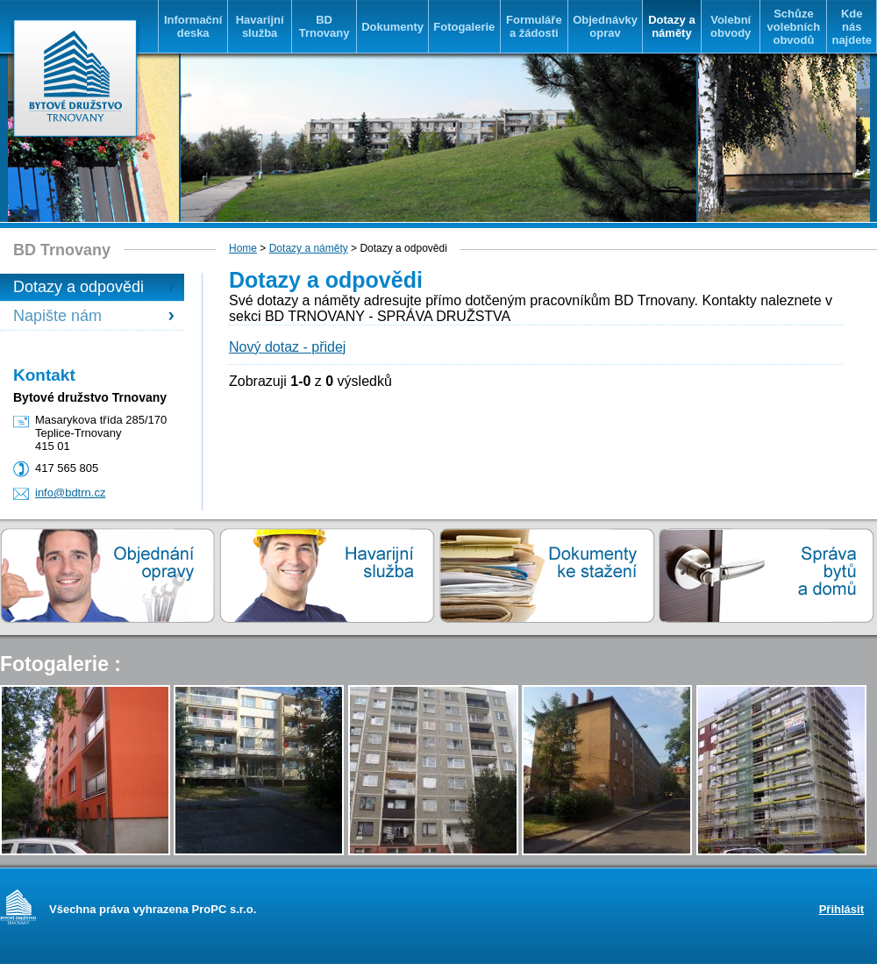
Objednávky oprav (605, 26)
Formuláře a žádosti (534, 26)
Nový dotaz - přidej (287, 346)
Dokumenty (392, 26)
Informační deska (193, 26)
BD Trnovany (324, 26)
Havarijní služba (260, 26)
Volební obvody (730, 26)
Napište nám (57, 316)
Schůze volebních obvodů (794, 26)
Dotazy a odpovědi (78, 287)
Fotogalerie (464, 26)
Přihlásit (841, 909)
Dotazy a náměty (671, 26)
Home (243, 248)
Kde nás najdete (851, 26)
